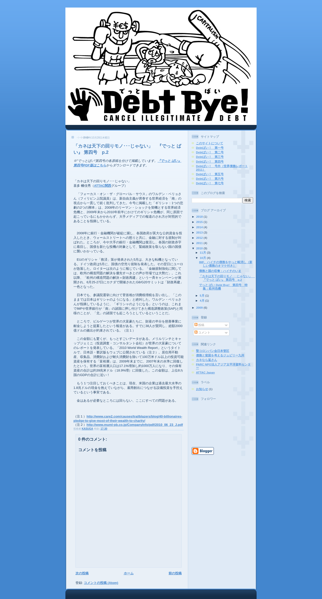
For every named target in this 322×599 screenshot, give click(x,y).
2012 (200, 237)
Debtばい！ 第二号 (210, 152)
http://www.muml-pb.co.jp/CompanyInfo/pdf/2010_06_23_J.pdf (135, 425)
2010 (200, 248)
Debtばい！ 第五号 (210, 174)
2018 (200, 216)
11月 (203, 252)
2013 (200, 232)
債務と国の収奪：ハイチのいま (220, 270)
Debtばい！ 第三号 (210, 156)
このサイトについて (209, 143)
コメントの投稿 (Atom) (101, 583)
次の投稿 (82, 573)
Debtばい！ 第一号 (210, 147)
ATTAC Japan (205, 372)
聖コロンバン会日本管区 (212, 350)
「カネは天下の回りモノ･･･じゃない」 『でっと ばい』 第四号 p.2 (227, 277)
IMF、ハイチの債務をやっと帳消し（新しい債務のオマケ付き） (225, 263)
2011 (200, 243)
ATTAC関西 (102, 186)
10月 (203, 257)
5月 (202, 295)
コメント (202, 332)
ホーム (129, 573)
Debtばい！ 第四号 (210, 161)
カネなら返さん (206, 359)
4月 (202, 300)
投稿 (199, 325)
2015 (200, 221)
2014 (200, 227)
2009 (200, 307)
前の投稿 (175, 573)
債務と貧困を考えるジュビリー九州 (220, 355)
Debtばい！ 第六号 (210, 178)
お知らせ (202, 389)
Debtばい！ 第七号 (210, 183)
